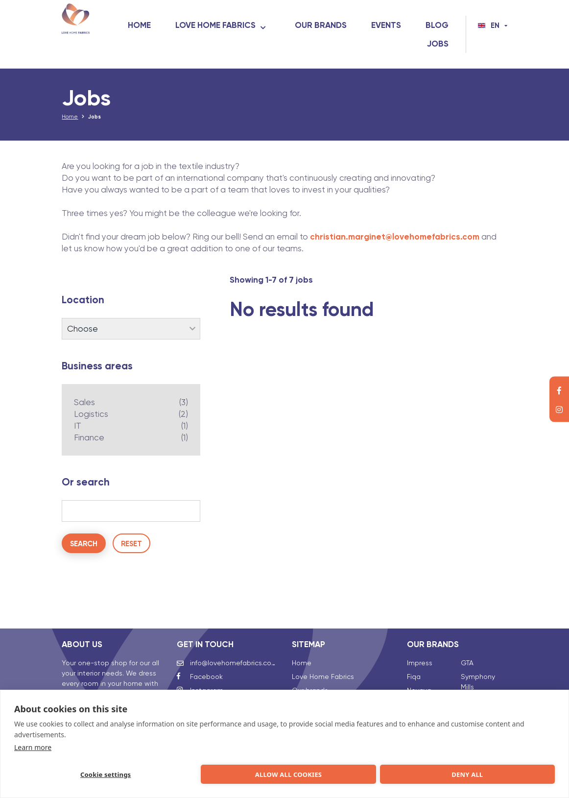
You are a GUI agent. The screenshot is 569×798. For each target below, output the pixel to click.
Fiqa (414, 662)
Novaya (419, 675)
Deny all (285, 773)
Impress (419, 648)
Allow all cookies (175, 773)
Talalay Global (484, 686)
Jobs (438, 43)
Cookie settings (67, 773)
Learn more (32, 745)
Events (434, 25)
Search (83, 550)
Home (186, 25)
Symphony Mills (478, 667)
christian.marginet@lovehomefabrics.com (394, 243)
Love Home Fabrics (263, 25)
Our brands (368, 25)
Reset (131, 550)
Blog (391, 43)
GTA (467, 648)
